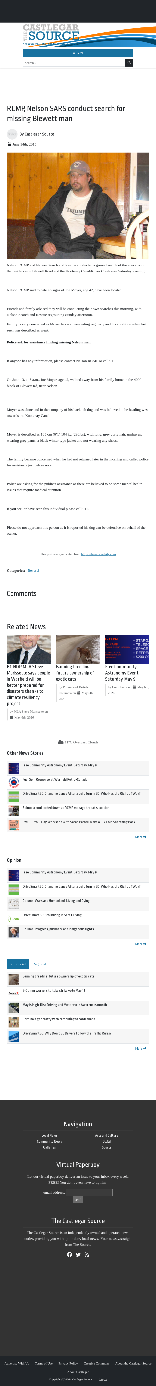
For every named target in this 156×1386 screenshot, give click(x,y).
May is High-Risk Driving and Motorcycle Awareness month (65, 1005)
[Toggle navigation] (78, 53)
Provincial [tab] (18, 964)
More (140, 837)
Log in (103, 1379)
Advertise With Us (16, 1363)
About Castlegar (78, 1372)
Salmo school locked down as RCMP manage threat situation (66, 808)
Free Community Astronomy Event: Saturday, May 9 (122, 673)
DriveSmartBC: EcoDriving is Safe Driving (52, 915)
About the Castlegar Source (133, 1363)
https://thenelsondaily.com (98, 554)
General (33, 571)
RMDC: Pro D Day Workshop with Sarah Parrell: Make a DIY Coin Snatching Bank (79, 822)
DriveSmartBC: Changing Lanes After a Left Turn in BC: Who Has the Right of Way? (82, 794)
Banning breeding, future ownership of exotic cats (75, 673)
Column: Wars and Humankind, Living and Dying (56, 901)
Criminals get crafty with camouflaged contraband (59, 1019)
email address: (54, 1192)
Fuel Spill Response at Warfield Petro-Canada (55, 779)
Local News (49, 1135)
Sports (106, 1147)
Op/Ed (107, 1141)
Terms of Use (44, 1363)
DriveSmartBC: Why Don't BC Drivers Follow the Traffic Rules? (67, 1033)
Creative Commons (96, 1363)
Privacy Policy (68, 1363)
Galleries (49, 1147)
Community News (49, 1141)
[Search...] (74, 63)
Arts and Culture (106, 1135)
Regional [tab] (39, 964)
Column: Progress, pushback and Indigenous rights (58, 929)
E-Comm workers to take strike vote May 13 (54, 991)
